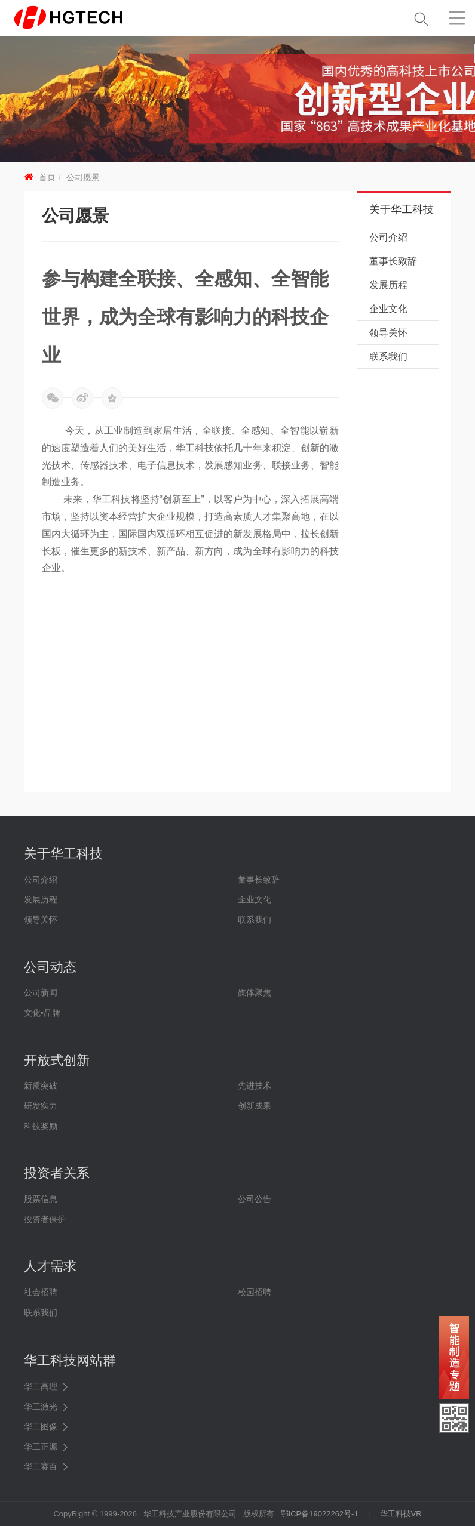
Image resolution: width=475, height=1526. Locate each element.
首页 (47, 177)
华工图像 (40, 1426)
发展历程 (388, 285)
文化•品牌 (42, 1013)
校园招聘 (254, 1292)
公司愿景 (83, 177)
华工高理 (40, 1386)
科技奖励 (40, 1126)
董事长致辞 (393, 261)
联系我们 (388, 357)
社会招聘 (40, 1292)
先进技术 (254, 1085)
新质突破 (40, 1085)
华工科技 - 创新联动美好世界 (88, 18)
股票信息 (40, 1199)
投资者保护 (45, 1219)
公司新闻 (40, 992)
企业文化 (388, 309)
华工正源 (40, 1446)
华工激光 (40, 1406)
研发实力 (40, 1106)
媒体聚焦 (254, 992)
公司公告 (254, 1199)
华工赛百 (40, 1466)
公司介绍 (388, 237)
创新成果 (254, 1106)
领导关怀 (388, 333)
